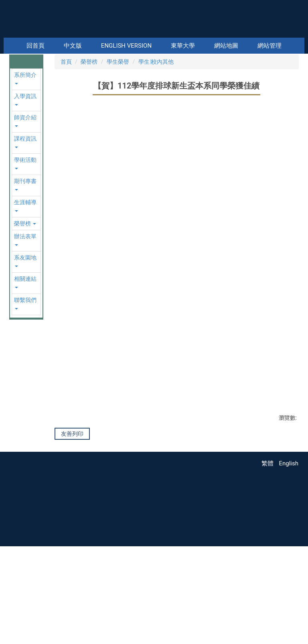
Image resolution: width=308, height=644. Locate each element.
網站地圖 (226, 45)
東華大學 (183, 45)
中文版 (73, 45)
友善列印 (72, 508)
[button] (17, 91)
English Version (126, 45)
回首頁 (35, 45)
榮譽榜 (89, 136)
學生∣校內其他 (156, 136)
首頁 (66, 136)
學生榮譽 (118, 136)
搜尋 (297, 32)
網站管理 (269, 45)
